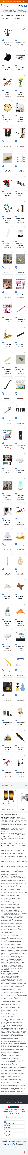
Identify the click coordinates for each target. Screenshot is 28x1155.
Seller (14, 1130)
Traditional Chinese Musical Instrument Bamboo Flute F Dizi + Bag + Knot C (20, 520)
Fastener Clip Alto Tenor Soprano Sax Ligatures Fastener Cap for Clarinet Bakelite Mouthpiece (7, 143)
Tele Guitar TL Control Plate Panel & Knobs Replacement (20, 193)
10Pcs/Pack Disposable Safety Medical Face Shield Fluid (20, 671)
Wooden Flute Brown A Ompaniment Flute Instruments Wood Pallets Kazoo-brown (20, 596)
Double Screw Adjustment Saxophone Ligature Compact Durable (20, 218)
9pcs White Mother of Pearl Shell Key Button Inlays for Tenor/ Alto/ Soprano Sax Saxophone (20, 571)
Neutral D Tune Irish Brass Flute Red (20, 42)
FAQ (12, 1097)
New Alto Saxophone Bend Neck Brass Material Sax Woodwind (7, 420)
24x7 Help (17, 1113)
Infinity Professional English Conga (9, 807)
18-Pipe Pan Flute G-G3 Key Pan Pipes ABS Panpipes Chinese (20, 621)
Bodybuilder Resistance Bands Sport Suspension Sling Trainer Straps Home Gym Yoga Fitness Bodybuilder (7, 470)
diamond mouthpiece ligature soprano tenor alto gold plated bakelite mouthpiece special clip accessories (20, 268)
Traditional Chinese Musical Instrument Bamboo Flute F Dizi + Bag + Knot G (7, 772)
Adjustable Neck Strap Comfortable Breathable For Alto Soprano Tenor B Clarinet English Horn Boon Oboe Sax (20, 143)
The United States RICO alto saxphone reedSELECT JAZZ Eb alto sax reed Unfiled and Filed (20, 117)
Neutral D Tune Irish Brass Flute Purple (7, 42)
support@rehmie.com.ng (11, 1144)
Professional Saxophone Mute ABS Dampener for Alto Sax (7, 117)
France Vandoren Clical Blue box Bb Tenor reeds (20, 445)
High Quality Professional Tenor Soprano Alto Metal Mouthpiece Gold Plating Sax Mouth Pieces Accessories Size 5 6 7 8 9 (7, 168)
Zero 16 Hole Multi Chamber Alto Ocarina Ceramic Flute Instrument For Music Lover (7, 294)
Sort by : (3, 18)
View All (25, 785)
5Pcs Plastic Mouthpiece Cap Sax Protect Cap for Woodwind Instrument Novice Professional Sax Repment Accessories (20, 420)
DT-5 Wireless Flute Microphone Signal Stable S (20, 772)
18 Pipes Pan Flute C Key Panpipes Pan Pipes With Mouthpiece (7, 596)
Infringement (7, 1109)
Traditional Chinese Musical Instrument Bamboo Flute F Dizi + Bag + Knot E (7, 92)
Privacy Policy (21, 1109)
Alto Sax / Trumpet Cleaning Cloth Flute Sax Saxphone (20, 697)
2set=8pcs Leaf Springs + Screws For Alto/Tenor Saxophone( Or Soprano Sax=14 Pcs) (7, 646)
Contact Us (21, 1099)
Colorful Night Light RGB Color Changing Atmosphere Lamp (20, 495)
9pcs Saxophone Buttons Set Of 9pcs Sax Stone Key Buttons (7, 218)
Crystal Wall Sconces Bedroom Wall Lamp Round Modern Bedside (20, 722)
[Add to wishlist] (15, 790)
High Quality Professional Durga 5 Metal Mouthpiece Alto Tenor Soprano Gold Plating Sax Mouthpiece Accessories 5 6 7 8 (7, 344)
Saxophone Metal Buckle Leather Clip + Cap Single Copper (7, 722)
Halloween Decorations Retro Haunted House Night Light (7, 697)
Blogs (15, 1097)
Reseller (12, 1113)
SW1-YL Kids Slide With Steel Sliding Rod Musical (7, 671)
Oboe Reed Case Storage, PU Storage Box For (7, 67)
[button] (25, 6)
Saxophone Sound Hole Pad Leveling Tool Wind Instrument (20, 470)
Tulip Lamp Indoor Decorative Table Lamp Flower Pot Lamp (20, 92)
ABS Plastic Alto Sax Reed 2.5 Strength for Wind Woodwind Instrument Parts (7, 243)
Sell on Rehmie (23, 1111)
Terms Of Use (14, 1109)
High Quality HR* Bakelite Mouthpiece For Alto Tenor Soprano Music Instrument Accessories (7, 268)
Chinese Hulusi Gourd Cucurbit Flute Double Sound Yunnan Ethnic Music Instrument (20, 747)
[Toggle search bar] (22, 6)
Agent (14, 1134)
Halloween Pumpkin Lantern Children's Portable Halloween (7, 747)
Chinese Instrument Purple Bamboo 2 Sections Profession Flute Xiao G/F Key (20, 67)
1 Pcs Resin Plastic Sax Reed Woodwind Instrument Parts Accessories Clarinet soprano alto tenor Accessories (7, 369)
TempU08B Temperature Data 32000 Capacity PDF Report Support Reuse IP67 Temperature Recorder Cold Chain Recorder (7, 621)
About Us (8, 1097)
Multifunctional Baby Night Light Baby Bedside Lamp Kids (7, 546)
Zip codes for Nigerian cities (12, 1099)
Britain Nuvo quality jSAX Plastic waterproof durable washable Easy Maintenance (7, 394)
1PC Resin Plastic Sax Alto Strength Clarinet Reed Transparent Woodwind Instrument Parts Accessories (20, 344)
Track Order (16, 1111)
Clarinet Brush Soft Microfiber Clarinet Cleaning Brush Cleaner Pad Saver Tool (20, 319)
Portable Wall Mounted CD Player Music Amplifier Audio (7, 520)
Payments (20, 1097)
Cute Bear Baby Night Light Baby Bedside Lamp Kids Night (20, 546)
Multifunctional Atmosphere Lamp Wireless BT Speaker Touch (20, 243)
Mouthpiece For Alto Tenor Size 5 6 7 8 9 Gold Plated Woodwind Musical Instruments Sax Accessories (20, 369)
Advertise (14, 1126)
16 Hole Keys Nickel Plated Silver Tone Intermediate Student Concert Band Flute (20, 646)
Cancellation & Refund (7, 1111)
